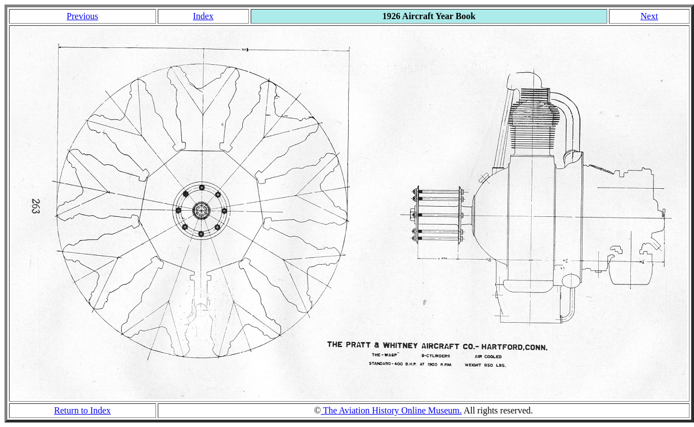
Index (203, 16)
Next (649, 16)
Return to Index (82, 410)
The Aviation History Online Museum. (391, 410)
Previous (82, 16)
